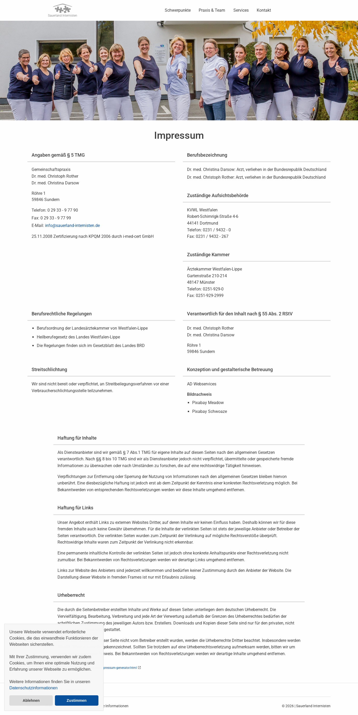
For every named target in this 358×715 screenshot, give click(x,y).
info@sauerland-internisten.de (72, 225)
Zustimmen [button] (77, 700)
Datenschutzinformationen (33, 688)
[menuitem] (177, 10)
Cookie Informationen (111, 706)
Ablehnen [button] (31, 700)
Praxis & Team (212, 10)
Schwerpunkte (178, 10)
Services (241, 10)
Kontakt (264, 10)
